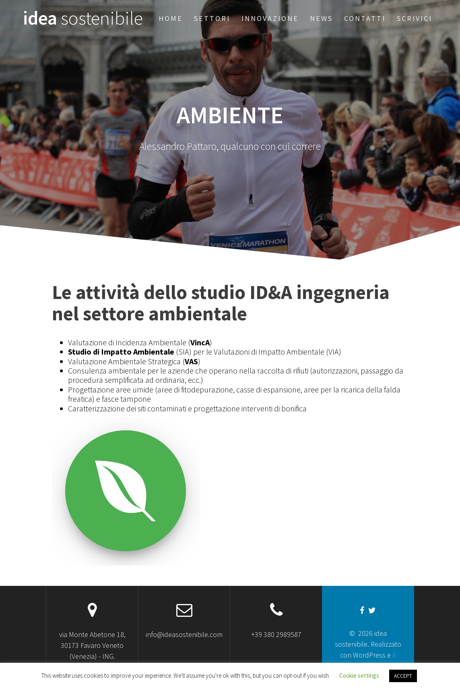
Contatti (365, 18)
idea (83, 18)
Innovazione (270, 18)
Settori (212, 18)
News (321, 18)
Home (171, 18)
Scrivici (414, 18)
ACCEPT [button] (403, 675)
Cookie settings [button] (359, 675)
